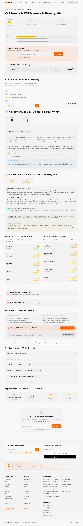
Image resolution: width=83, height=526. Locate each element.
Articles (38, 2)
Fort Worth (26, 506)
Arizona (7, 491)
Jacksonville (27, 503)
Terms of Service (66, 491)
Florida (24, 452)
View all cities (28, 508)
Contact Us (64, 486)
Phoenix (26, 489)
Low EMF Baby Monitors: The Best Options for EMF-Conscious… (58, 491)
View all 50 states (10, 508)
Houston (26, 486)
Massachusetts (9, 498)
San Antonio (27, 494)
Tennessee (7, 494)
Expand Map (72, 103)
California (15, 452)
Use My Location (25, 57)
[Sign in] (76, 2)
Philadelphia (27, 491)
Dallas (25, 498)
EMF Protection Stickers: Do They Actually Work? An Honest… (58, 481)
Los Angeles (27, 481)
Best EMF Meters (68, 334)
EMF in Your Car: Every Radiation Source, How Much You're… (58, 489)
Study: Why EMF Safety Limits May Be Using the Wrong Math (58, 486)
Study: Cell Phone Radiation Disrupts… (52, 494)
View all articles (47, 499)
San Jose (26, 501)
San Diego (26, 496)
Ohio (6, 506)
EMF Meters (46, 510)
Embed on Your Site (66, 484)
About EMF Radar (66, 479)
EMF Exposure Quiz (47, 505)
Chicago (26, 484)
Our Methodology (66, 481)
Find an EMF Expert (47, 507)
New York (28, 452)
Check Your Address (67, 328)
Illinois (6, 489)
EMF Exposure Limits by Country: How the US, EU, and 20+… (57, 479)
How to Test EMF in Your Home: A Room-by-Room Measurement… (59, 496)
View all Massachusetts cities (13, 286)
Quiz (26, 2)
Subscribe (56, 426)
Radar (8, 523)
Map (21, 2)
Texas (19, 452)
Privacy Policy (65, 489)
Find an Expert (46, 2)
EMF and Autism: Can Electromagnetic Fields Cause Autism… (58, 484)
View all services (47, 515)
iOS (61, 2)
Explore (32, 2)
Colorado (7, 501)
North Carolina (9, 496)
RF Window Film (47, 512)
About (54, 2)
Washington (8, 503)
